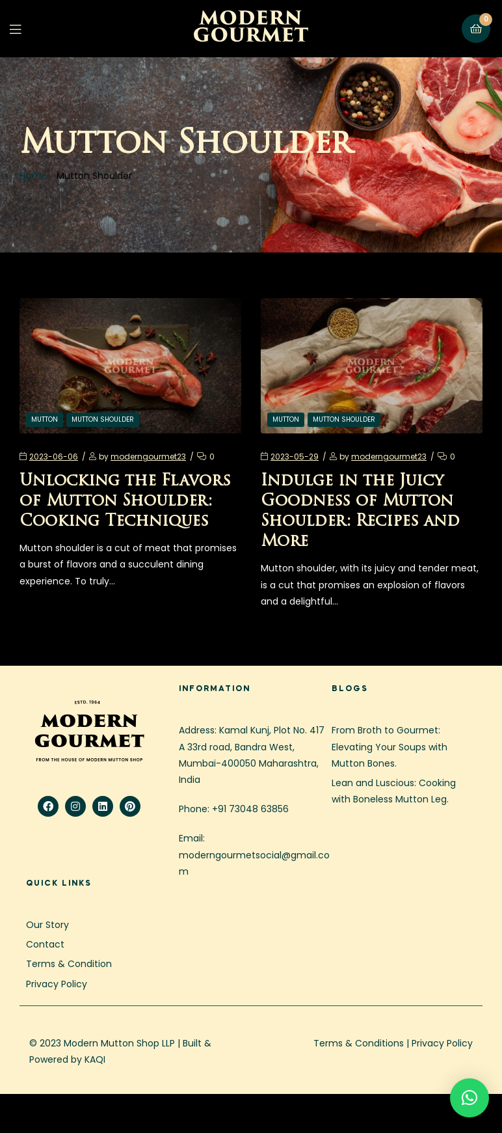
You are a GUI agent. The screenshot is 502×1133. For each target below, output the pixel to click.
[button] (469, 1097)
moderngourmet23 (148, 456)
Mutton (44, 419)
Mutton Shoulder (103, 419)
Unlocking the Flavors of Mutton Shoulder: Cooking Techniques (125, 502)
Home (33, 175)
